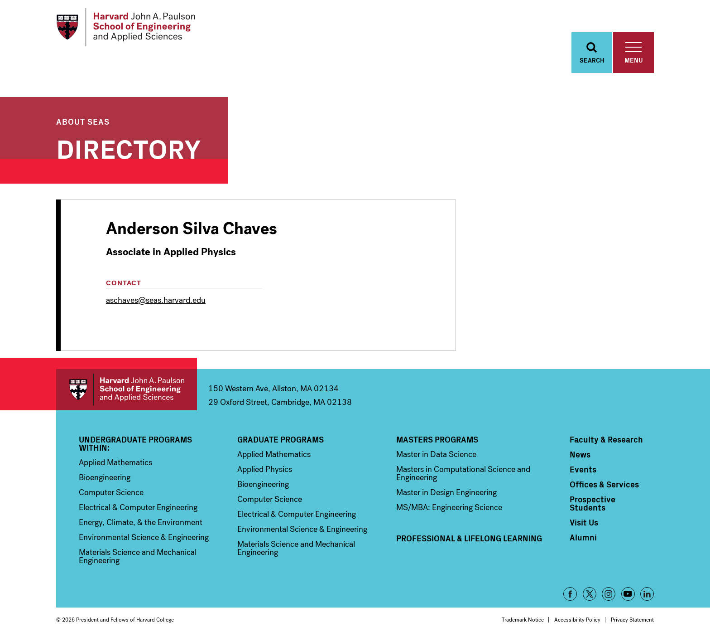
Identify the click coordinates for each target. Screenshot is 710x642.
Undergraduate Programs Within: (135, 443)
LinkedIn (647, 594)
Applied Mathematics (115, 462)
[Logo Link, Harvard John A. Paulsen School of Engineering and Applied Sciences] (125, 27)
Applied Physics (264, 469)
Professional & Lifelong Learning (469, 538)
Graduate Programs (280, 439)
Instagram (608, 594)
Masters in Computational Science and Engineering (463, 473)
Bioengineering (104, 477)
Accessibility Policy (577, 619)
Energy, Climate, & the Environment (140, 522)
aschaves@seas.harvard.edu (156, 300)
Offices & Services (604, 484)
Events (583, 469)
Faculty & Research (606, 439)
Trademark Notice (523, 619)
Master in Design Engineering (446, 492)
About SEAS (83, 121)
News (580, 454)
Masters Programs (437, 439)
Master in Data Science (436, 454)
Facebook (570, 594)
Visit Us (584, 522)
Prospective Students (592, 503)
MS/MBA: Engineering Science (449, 507)
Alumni (583, 537)
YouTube (628, 594)
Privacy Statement (632, 619)
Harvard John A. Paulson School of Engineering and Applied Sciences (126, 389)
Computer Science (111, 492)
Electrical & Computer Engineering (138, 507)
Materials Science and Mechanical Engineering (138, 556)
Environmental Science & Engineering (144, 537)
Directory (128, 147)
